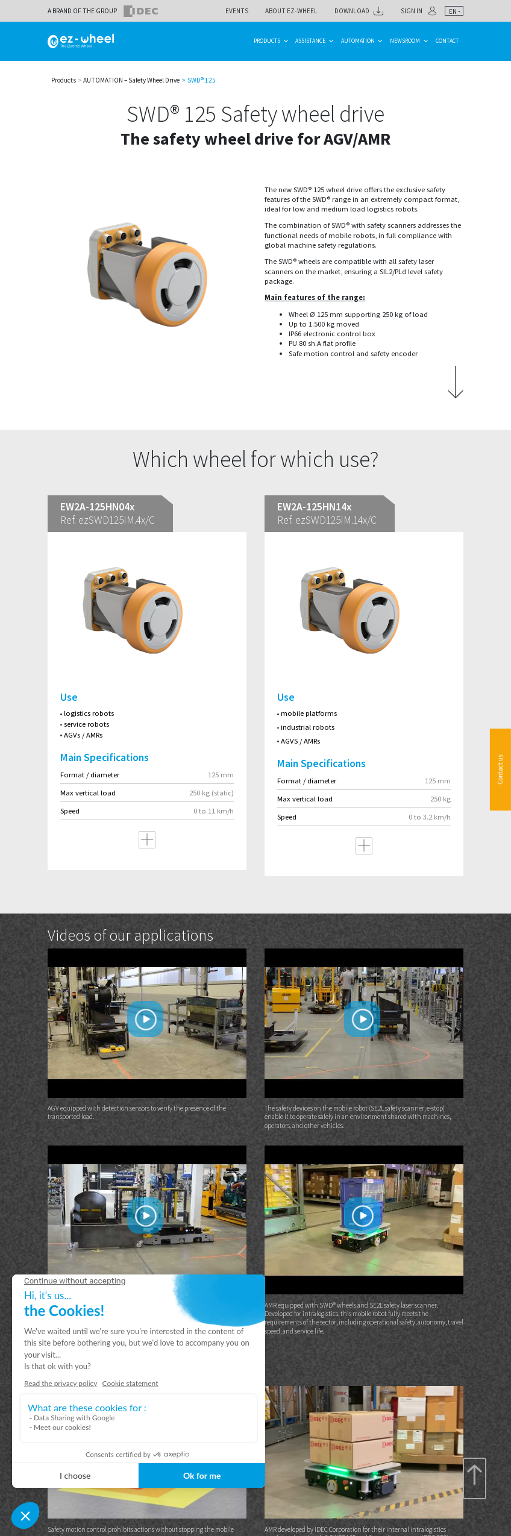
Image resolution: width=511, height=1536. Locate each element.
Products (267, 41)
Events (236, 11)
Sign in (411, 11)
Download (351, 11)
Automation (358, 41)
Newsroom (405, 41)
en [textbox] (453, 11)
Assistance (310, 41)
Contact (447, 41)
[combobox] (454, 11)
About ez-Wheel (291, 11)
